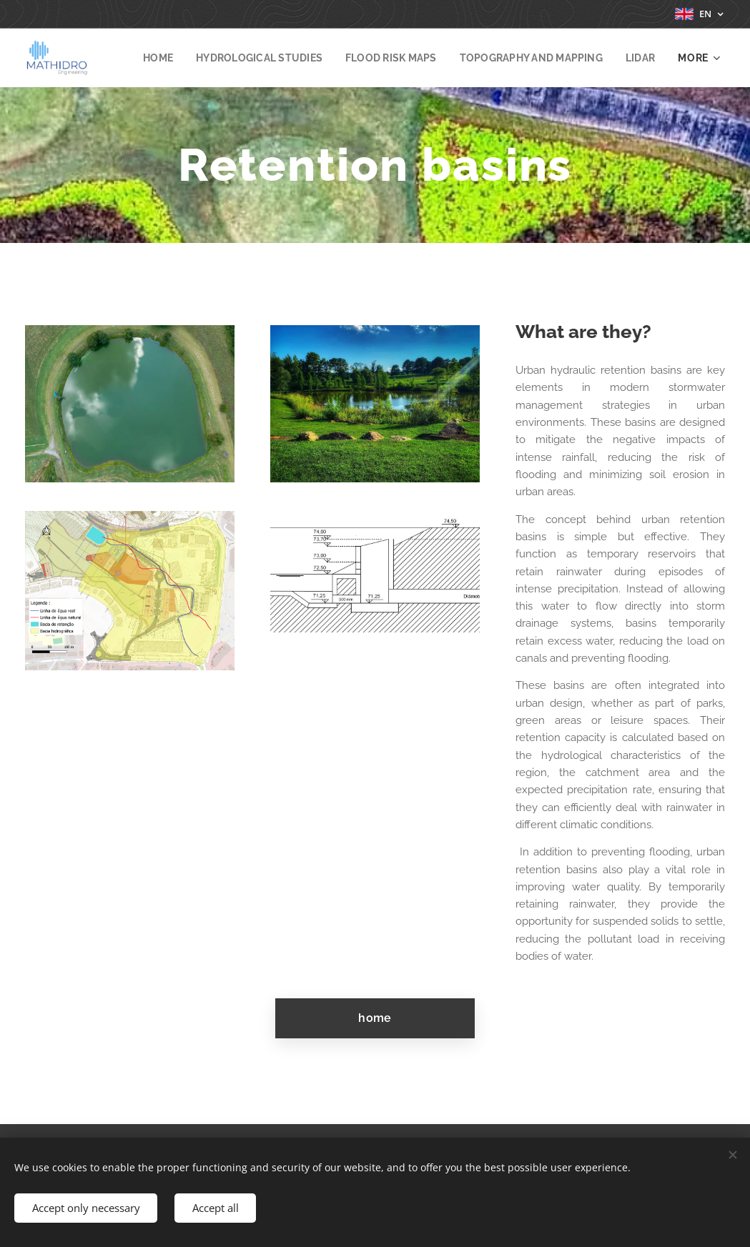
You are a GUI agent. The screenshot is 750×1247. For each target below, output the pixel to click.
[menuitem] (195, 58)
